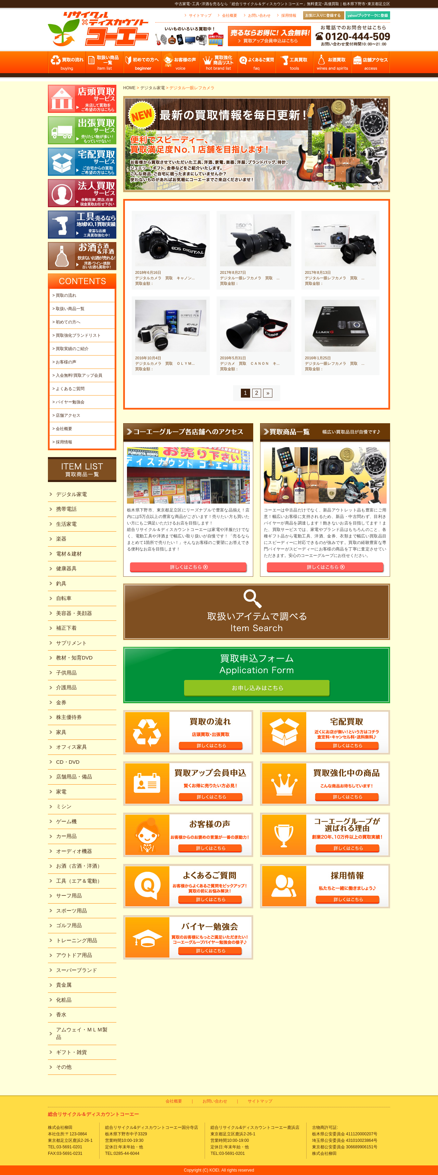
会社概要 (229, 15)
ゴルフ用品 (69, 925)
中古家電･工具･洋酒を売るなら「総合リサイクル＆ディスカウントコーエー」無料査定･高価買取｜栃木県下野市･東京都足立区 (282, 4)
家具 (61, 732)
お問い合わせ (259, 15)
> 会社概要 (62, 428)
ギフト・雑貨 (71, 1052)
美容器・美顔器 (74, 613)
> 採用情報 (62, 442)
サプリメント (71, 643)
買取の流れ (67, 64)
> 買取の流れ (64, 295)
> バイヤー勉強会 (68, 402)
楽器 (61, 539)
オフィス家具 (71, 747)
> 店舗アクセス (66, 415)
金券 (61, 702)
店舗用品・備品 (74, 776)
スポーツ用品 (71, 910)
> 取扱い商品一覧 (68, 308)
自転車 (64, 598)
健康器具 (66, 568)
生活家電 (66, 524)
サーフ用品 (69, 895)
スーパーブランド (76, 970)
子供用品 (66, 673)
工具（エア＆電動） (79, 881)
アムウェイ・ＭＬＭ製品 (81, 1033)
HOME (129, 87)
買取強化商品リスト (219, 64)
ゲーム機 (66, 821)
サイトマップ (200, 15)
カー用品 (66, 836)
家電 (61, 792)
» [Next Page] (267, 393)
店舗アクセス (371, 64)
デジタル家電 (152, 87)
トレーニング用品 (76, 940)
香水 (61, 1014)
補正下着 (66, 628)
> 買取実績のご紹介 (70, 348)
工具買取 (295, 64)
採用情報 (288, 15)
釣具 (61, 583)
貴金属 (64, 985)
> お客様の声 (64, 362)
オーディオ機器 (74, 851)
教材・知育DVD (74, 657)
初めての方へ (143, 64)
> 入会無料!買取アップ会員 (77, 375)
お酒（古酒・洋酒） (79, 866)
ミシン (64, 806)
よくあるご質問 (257, 64)
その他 (64, 1067)
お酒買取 (333, 64)
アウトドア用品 (74, 955)
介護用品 (66, 687)
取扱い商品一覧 (105, 64)
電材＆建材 (69, 554)
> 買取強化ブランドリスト (76, 335)
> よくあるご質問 (68, 388)
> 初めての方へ (66, 322)
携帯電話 (66, 509)
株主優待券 (69, 717)
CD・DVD (67, 762)
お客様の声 (181, 64)
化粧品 (64, 1000)
